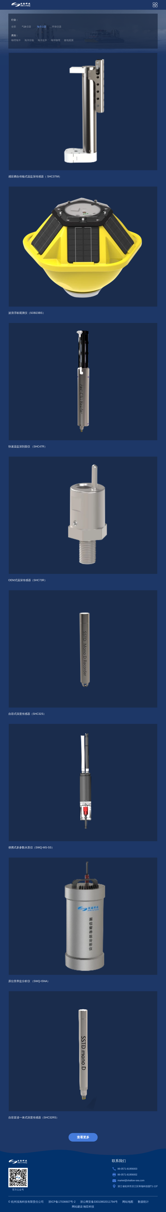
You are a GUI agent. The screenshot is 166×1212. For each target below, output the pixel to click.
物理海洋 (16, 40)
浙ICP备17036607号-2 (62, 1201)
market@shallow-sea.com (131, 1180)
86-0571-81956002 (127, 1174)
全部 (13, 26)
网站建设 (77, 1206)
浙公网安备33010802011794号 (99, 1201)
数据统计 (143, 1201)
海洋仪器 (41, 26)
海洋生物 (29, 40)
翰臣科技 (88, 1206)
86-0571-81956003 (127, 1168)
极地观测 (68, 40)
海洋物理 (55, 40)
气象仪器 (26, 26)
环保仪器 (56, 26)
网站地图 (127, 1201)
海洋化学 (42, 40)
